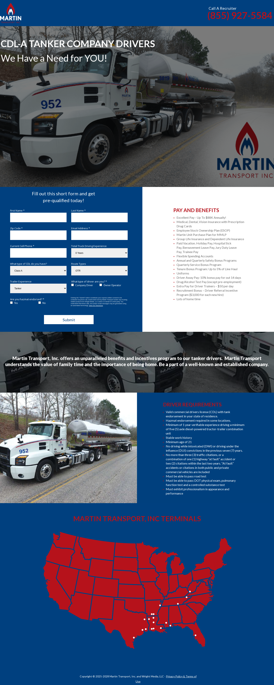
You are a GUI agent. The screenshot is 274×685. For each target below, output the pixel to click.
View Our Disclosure (96, 305)
